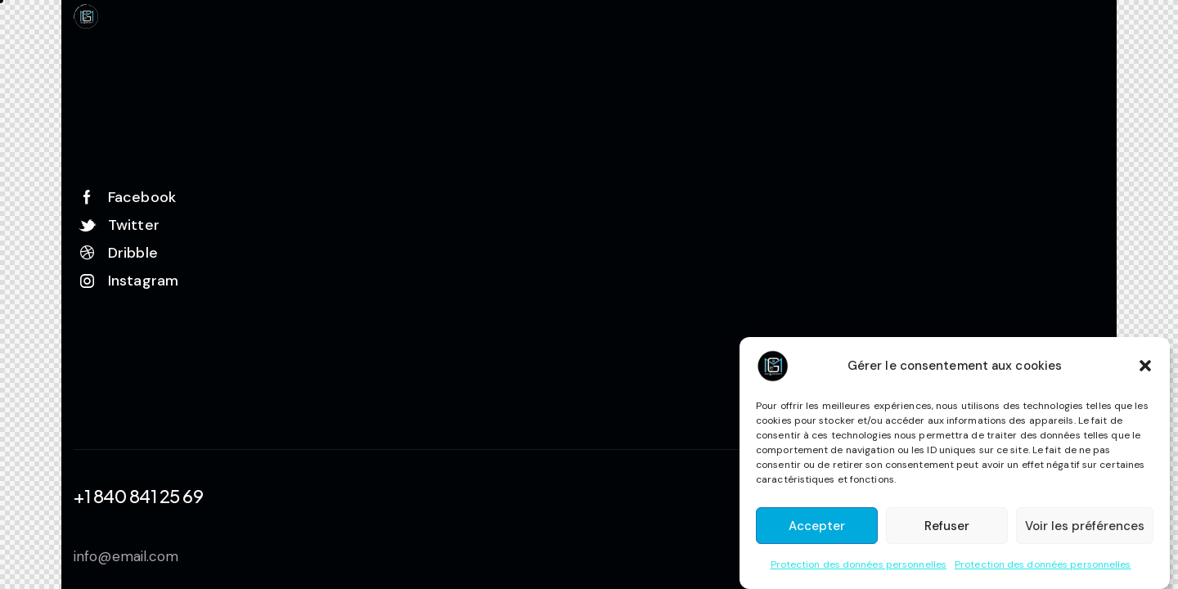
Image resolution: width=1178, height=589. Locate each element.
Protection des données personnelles (859, 564)
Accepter (817, 526)
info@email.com (126, 556)
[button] (1145, 365)
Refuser (946, 526)
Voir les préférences (1084, 526)
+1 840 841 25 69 (138, 496)
